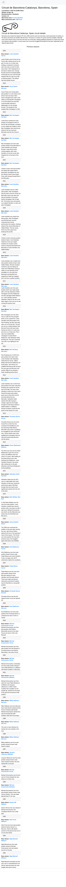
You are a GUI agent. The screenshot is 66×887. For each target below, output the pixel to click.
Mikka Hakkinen (14, 700)
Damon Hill (13, 802)
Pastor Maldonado (15, 445)
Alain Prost (12, 819)
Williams (3, 447)
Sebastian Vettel (14, 474)
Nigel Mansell (14, 839)
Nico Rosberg (14, 349)
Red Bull (3, 117)
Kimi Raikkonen (14, 547)
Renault (3, 592)
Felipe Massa (13, 566)
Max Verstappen (14, 115)
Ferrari (20, 19)
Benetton (12, 787)
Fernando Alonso (15, 416)
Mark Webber (13, 497)
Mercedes (4, 186)
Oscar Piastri (13, 86)
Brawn (3, 523)
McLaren (4, 88)
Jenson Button (14, 522)
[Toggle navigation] (3, 2)
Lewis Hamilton (18, 17)
